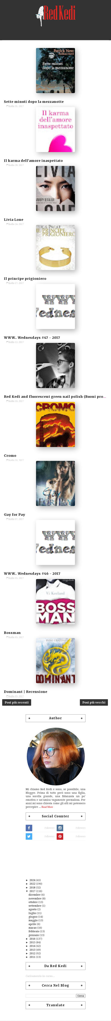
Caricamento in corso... (40, 976)
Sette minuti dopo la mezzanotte (34, 102)
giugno (33, 916)
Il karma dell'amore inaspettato (33, 161)
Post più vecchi (93, 702)
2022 (32, 883)
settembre (35, 905)
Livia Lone (13, 220)
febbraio (34, 931)
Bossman (12, 632)
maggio (33, 920)
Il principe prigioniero (25, 279)
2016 (32, 938)
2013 (32, 949)
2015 (32, 942)
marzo (33, 927)
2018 (32, 887)
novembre (35, 898)
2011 (32, 957)
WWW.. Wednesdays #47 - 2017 (32, 338)
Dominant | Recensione (25, 691)
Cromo (10, 455)
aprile (32, 924)
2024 (32, 880)
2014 (32, 946)
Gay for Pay (14, 514)
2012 (32, 953)
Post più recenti (17, 702)
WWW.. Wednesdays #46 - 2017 (32, 573)
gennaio (34, 935)
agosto (33, 909)
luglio (32, 913)
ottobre (33, 902)
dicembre (35, 894)
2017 (32, 891)
